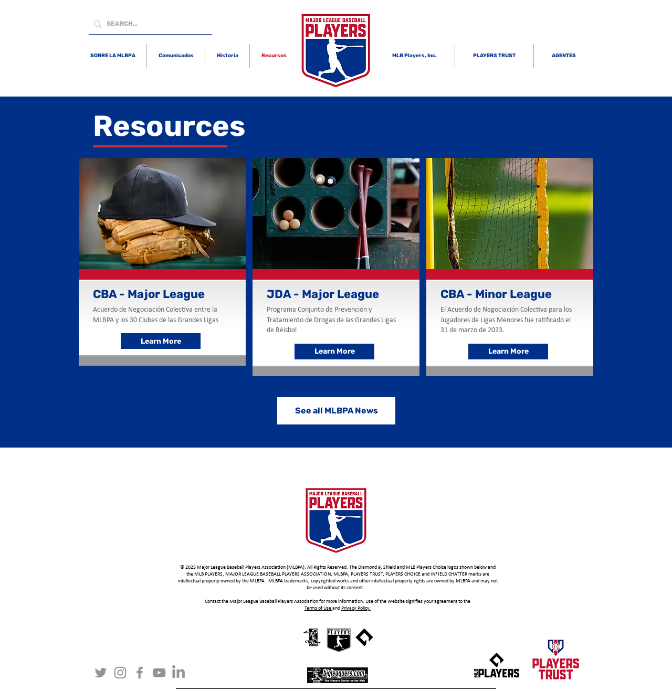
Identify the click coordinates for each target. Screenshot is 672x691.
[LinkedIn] (178, 673)
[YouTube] (159, 673)
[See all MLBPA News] (336, 410)
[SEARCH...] (148, 24)
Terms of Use (318, 608)
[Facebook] (140, 673)
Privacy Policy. (356, 608)
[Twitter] (101, 673)
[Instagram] (120, 673)
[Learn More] (161, 341)
